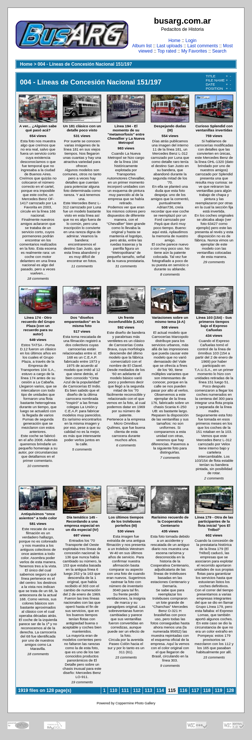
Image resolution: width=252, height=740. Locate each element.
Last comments (202, 45)
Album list (142, 45)
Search (219, 51)
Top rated (167, 51)
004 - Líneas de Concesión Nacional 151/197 (85, 64)
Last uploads (169, 45)
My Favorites (194, 51)
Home (175, 40)
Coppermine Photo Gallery (135, 703)
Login (190, 40)
